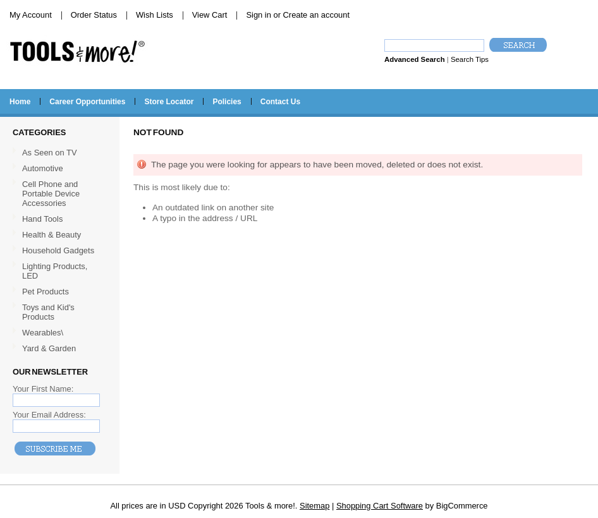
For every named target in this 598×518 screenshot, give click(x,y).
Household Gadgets (58, 250)
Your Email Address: (49, 414)
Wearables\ (58, 333)
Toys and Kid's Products (48, 312)
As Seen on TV (49, 152)
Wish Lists (154, 15)
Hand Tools (58, 219)
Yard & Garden (49, 348)
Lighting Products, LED (54, 271)
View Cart (210, 15)
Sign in (258, 15)
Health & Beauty (51, 234)
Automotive (42, 168)
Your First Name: (43, 389)
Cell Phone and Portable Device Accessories (51, 193)
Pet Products (45, 291)
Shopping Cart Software (379, 505)
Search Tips (470, 59)
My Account (30, 15)
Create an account (316, 15)
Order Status (94, 15)
